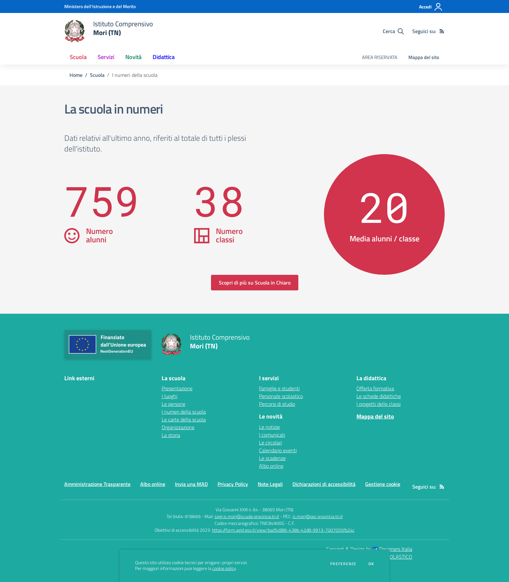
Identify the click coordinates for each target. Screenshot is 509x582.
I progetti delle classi (378, 404)
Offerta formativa (375, 388)
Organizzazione (178, 427)
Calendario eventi (278, 450)
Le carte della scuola (184, 419)
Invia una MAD (191, 484)
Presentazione (177, 388)
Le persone (173, 404)
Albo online (271, 466)
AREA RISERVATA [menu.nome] (379, 57)
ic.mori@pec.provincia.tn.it (318, 516)
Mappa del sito (423, 57)
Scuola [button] (78, 57)
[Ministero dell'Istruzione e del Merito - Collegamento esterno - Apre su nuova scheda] (100, 6)
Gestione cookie (382, 484)
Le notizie (269, 427)
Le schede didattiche (378, 396)
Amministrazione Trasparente (97, 484)
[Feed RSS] (442, 31)
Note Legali (270, 484)
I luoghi (169, 396)
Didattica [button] (164, 57)
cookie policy (224, 568)
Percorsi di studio (277, 404)
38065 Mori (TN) (277, 509)
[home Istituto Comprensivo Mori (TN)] (108, 31)
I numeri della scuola (184, 412)
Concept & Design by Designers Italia (369, 549)
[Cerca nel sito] (393, 31)
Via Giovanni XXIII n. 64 (237, 509)
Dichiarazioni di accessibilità (323, 484)
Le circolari (270, 442)
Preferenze (343, 564)
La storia (171, 435)
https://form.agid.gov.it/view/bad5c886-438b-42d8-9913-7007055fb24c (283, 530)
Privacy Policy (232, 484)
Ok (371, 564)
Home (75, 75)
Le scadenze (272, 458)
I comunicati (272, 435)
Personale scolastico (281, 396)
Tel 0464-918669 (184, 516)
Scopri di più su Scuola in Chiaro (255, 282)
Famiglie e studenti (279, 388)
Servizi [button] (106, 57)
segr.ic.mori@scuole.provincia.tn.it (247, 516)
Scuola (97, 75)
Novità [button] (133, 57)
